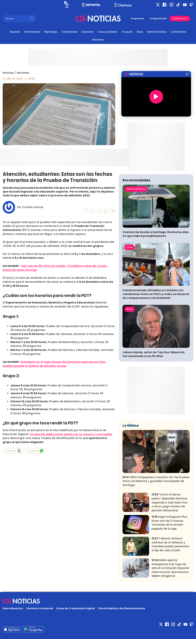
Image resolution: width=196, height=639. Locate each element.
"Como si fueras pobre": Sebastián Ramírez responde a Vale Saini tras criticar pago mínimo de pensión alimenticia (169, 502)
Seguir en (13, 451)
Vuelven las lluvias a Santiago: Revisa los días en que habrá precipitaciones (155, 234)
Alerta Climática (157, 31)
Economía (87, 31)
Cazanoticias (69, 31)
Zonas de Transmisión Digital (75, 608)
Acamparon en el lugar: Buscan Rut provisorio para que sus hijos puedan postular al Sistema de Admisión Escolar (54, 364)
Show (140, 31)
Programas (137, 18)
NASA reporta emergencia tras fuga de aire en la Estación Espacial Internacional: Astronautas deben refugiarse (170, 568)
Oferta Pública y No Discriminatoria (121, 608)
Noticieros (98, 39)
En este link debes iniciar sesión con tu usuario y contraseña (71, 434)
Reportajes (50, 31)
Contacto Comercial (39, 608)
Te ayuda (126, 31)
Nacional (15, 31)
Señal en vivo (180, 18)
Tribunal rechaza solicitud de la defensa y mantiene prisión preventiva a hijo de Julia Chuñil (170, 544)
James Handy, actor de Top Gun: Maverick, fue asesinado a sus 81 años (153, 354)
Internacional (32, 31)
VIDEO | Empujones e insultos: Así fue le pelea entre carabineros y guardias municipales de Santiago (156, 481)
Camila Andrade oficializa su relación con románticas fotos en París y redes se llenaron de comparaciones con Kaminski (155, 294)
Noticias (8, 73)
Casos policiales (107, 31)
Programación (158, 18)
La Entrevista (178, 31)
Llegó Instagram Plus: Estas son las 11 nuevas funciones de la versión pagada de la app (170, 523)
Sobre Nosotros (13, 608)
